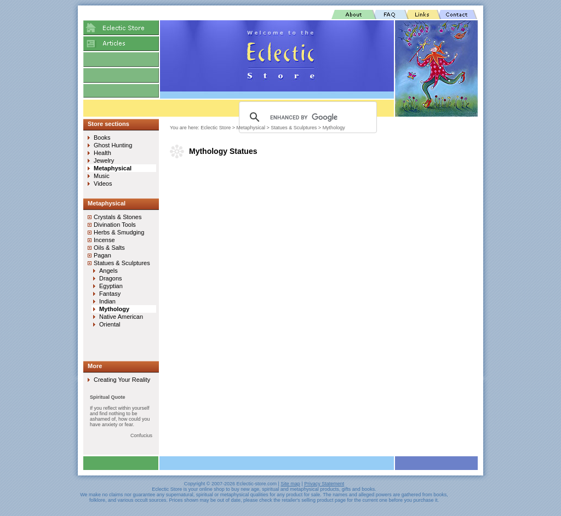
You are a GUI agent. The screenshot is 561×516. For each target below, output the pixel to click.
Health (102, 153)
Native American (121, 316)
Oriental (110, 324)
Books (102, 137)
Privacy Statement (324, 483)
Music (102, 176)
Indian (107, 301)
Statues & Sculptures (294, 127)
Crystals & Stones (117, 217)
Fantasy (110, 293)
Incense (104, 240)
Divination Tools (115, 224)
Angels (108, 270)
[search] (306, 117)
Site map (290, 483)
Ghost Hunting (113, 145)
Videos (103, 183)
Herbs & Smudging (119, 232)
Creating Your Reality (122, 379)
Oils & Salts (109, 247)
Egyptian (111, 286)
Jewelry (104, 160)
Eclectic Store (216, 127)
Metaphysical (251, 127)
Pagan (102, 255)
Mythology (334, 127)
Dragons (110, 278)
